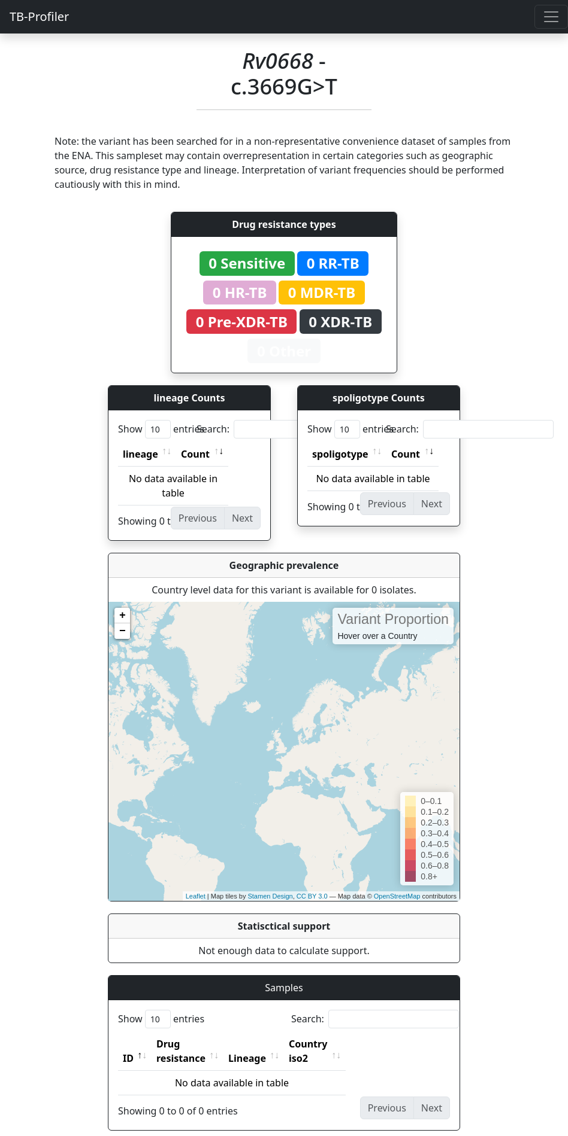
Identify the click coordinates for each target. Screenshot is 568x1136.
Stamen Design (269, 896)
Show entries (161, 429)
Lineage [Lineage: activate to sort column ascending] (273, 1043)
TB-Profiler (39, 16)
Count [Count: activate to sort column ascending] (195, 454)
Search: (280, 429)
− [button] (122, 631)
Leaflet (196, 896)
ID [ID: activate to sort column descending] (128, 1043)
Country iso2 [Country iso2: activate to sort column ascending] (345, 1043)
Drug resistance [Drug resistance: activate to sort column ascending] (194, 1043)
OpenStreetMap (397, 896)
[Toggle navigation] (551, 17)
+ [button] (122, 615)
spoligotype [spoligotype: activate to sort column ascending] (340, 454)
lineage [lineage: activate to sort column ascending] (140, 454)
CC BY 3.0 (312, 896)
